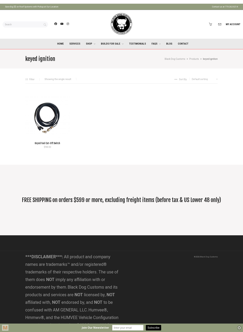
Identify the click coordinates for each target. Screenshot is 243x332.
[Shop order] (202, 79)
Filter (32, 79)
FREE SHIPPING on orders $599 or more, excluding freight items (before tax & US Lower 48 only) (121, 200)
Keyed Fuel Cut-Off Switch (47, 143)
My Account (233, 24)
